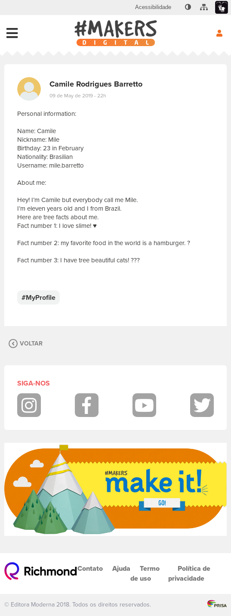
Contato (90, 568)
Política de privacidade (189, 573)
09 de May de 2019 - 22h (77, 96)
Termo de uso (145, 573)
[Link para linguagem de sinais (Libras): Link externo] (221, 7)
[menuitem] (153, 7)
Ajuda (121, 568)
